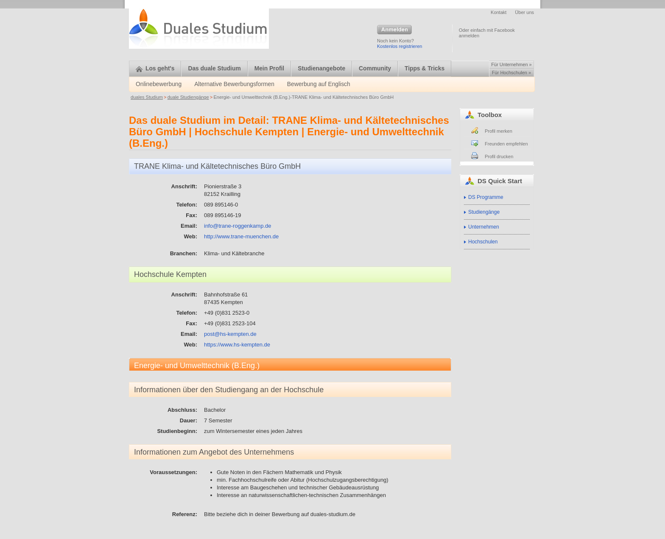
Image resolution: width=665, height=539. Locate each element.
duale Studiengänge (188, 97)
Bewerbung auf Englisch (318, 84)
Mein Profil (269, 68)
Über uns (524, 12)
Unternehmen (483, 227)
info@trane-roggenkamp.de (237, 226)
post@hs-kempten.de (230, 334)
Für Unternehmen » (511, 64)
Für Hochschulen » (511, 72)
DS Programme (485, 197)
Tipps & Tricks (424, 68)
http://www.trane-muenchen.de (241, 236)
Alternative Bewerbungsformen (234, 84)
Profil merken (498, 131)
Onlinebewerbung (159, 84)
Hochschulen (482, 242)
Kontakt (498, 12)
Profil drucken (499, 156)
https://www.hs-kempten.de (237, 344)
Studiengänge (484, 212)
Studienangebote (321, 68)
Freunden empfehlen (506, 143)
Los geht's (155, 68)
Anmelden (394, 30)
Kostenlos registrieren (399, 46)
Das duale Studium (214, 68)
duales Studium (147, 97)
